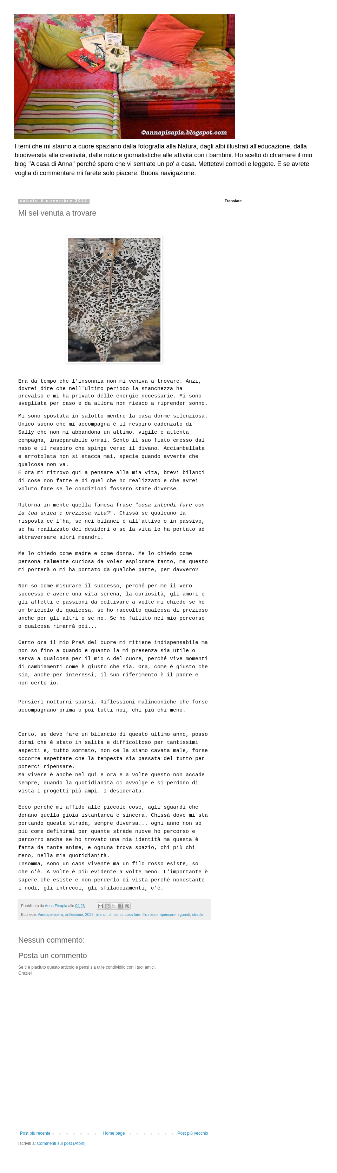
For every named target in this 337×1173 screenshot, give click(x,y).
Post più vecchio (193, 1133)
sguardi (184, 914)
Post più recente (35, 1133)
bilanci (101, 914)
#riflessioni (74, 914)
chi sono (115, 914)
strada (197, 914)
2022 (89, 914)
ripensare (168, 914)
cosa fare (132, 914)
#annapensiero (50, 914)
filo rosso (150, 914)
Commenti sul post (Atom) (61, 1143)
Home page (114, 1133)
